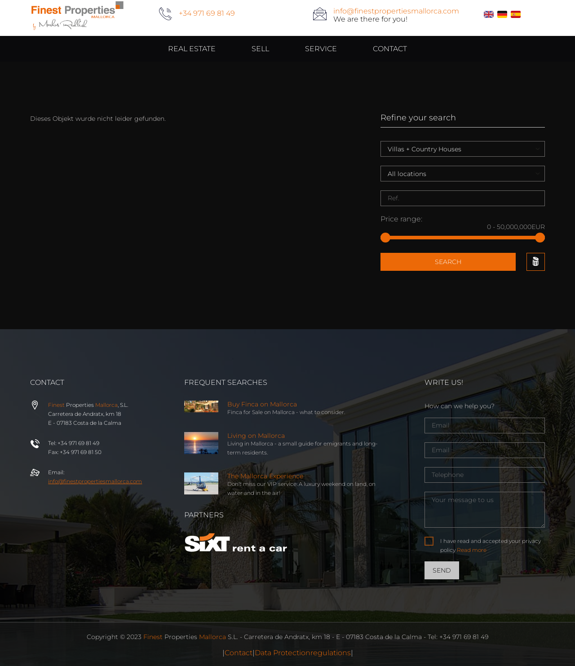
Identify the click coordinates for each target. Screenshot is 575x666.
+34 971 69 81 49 (207, 13)
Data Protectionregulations (303, 652)
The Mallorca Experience (265, 476)
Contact (238, 652)
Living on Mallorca (256, 435)
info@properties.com (95, 481)
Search (448, 262)
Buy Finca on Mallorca (262, 404)
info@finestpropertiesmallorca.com (396, 11)
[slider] (385, 238)
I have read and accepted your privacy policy (490, 545)
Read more (472, 550)
